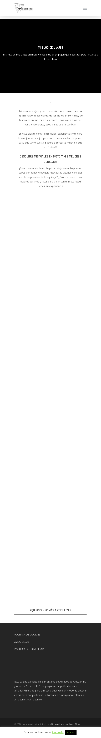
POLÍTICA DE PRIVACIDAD (29, 649)
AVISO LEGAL (21, 641)
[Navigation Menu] (85, 8)
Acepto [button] (70, 732)
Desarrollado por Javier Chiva (65, 724)
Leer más (58, 732)
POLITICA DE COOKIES (27, 634)
